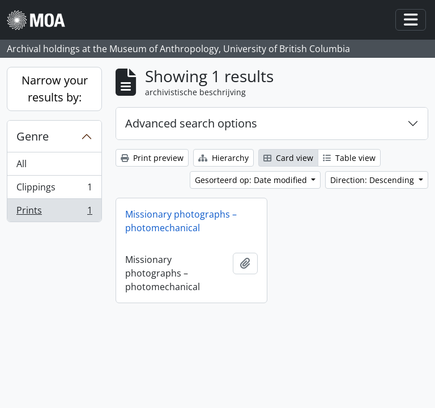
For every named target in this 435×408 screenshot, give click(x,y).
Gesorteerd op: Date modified (252, 180)
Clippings (54, 189)
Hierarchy (223, 157)
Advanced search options (191, 123)
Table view (349, 157)
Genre (32, 136)
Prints (54, 212)
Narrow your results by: (55, 89)
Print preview (152, 157)
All (21, 164)
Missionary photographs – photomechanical (181, 221)
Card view (288, 157)
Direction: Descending (373, 180)
